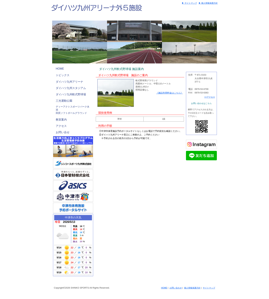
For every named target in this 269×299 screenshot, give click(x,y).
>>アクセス (209, 97)
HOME (60, 68)
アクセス (61, 125)
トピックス (62, 75)
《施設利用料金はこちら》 (169, 93)
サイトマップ (209, 288)
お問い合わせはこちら (201, 103)
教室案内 (61, 119)
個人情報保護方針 (192, 288)
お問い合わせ (175, 288)
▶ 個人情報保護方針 (208, 3)
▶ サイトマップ (189, 3)
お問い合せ (62, 132)
